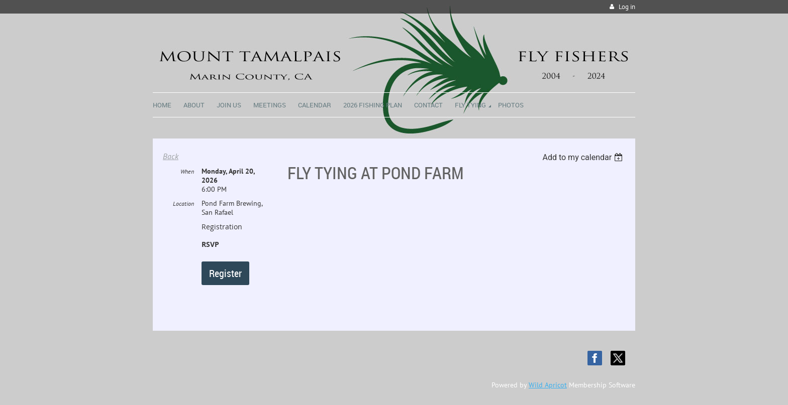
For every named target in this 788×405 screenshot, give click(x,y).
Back (170, 156)
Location (183, 203)
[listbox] (583, 157)
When (187, 171)
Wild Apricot (548, 384)
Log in (627, 7)
